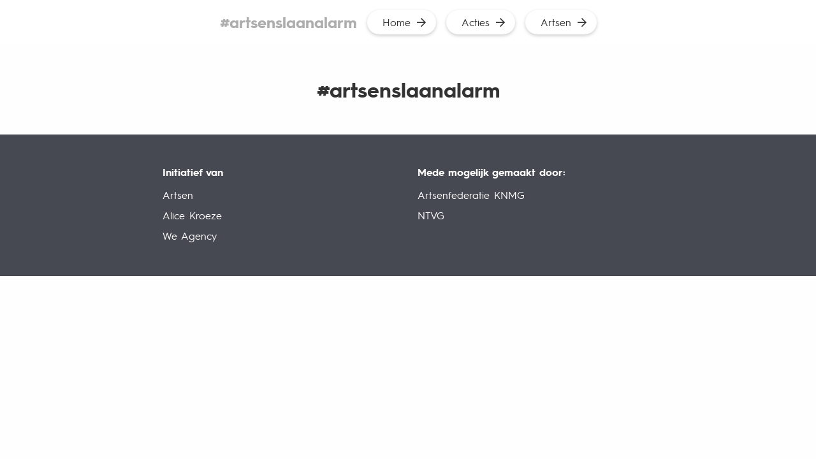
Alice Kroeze (192, 215)
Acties (476, 22)
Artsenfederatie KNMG (471, 194)
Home (396, 22)
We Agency (190, 235)
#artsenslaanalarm (288, 22)
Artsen (556, 22)
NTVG (431, 215)
